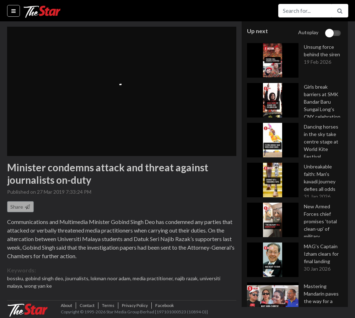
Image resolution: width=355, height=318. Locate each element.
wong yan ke (38, 286)
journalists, (78, 278)
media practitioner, (154, 278)
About (66, 305)
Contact (87, 305)
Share (20, 207)
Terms (108, 305)
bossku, (16, 278)
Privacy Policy (135, 305)
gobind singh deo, (45, 278)
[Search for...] (305, 10)
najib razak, (187, 278)
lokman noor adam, (112, 278)
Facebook (164, 305)
